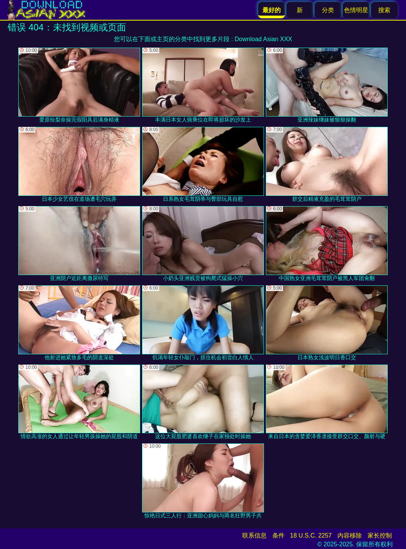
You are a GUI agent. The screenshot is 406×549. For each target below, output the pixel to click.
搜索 (384, 10)
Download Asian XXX (263, 39)
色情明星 (356, 10)
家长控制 (380, 535)
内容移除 (349, 535)
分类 (328, 10)
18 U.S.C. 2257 (311, 535)
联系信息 (254, 535)
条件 (278, 535)
